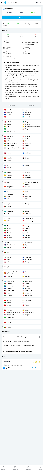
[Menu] (40, 2)
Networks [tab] (31, 105)
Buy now (21, 17)
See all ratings (36, 368)
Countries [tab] (12, 105)
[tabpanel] (21, 218)
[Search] (37, 2)
